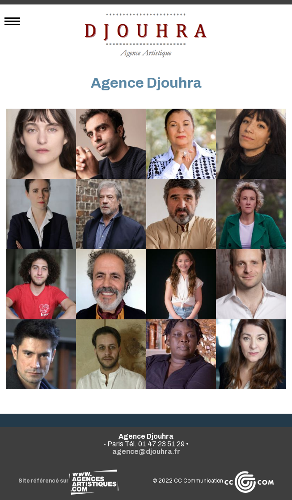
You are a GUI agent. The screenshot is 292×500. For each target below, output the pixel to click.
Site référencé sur (68, 481)
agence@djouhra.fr (146, 451)
